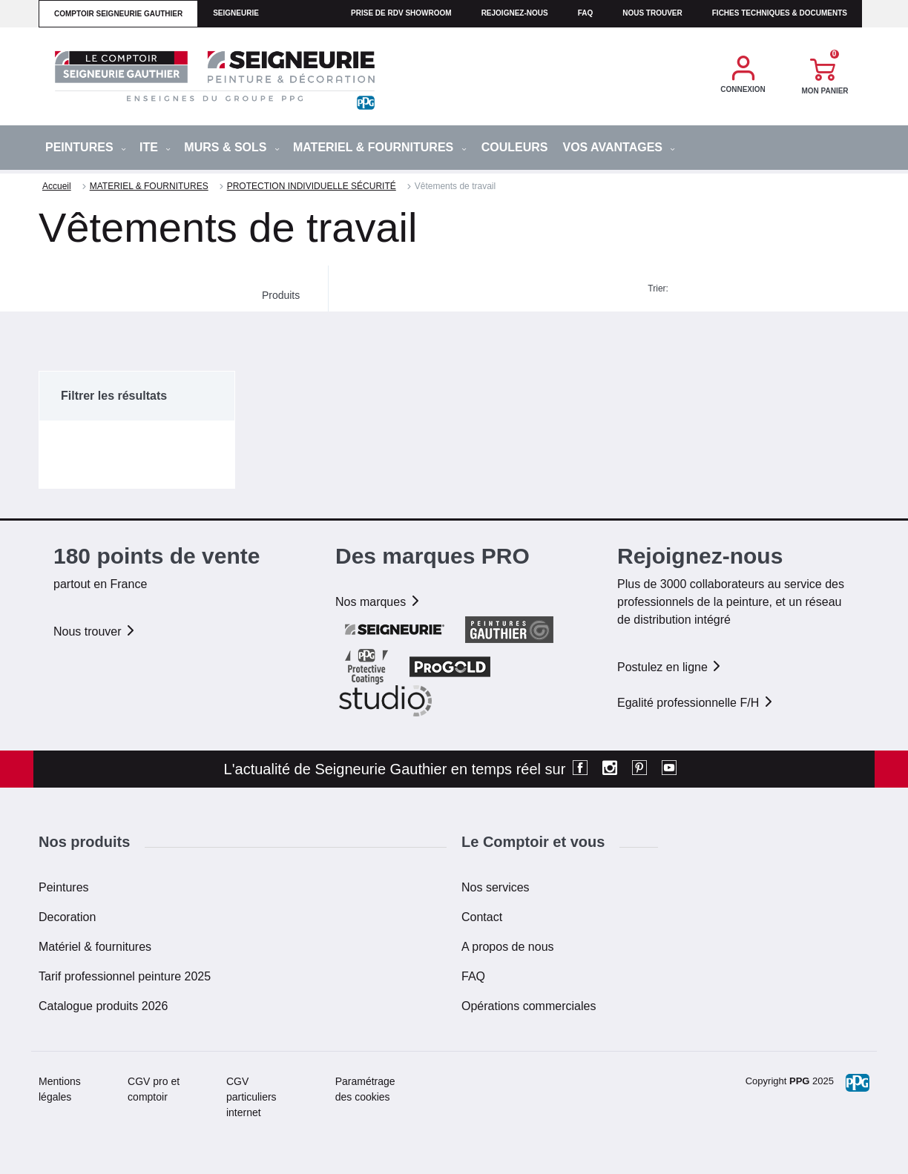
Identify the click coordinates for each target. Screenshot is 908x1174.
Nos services (495, 887)
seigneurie (236, 13)
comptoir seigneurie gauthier (118, 14)
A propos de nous (507, 946)
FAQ (473, 976)
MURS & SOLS (232, 147)
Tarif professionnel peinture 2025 (125, 976)
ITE (155, 147)
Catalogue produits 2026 (103, 1006)
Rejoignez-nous (514, 13)
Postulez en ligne (670, 667)
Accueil (56, 186)
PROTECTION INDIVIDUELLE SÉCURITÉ (311, 186)
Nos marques (378, 602)
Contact (481, 917)
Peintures (64, 887)
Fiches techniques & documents (779, 13)
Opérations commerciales (528, 1006)
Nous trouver (652, 13)
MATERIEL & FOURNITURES (380, 147)
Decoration (67, 917)
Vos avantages (618, 147)
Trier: (658, 288)
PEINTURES (85, 147)
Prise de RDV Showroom (401, 13)
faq (585, 13)
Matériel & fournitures (95, 946)
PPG (799, 1080)
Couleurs (514, 147)
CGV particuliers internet (251, 1096)
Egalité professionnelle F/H (695, 702)
